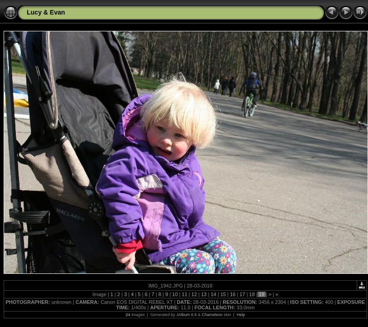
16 (233, 294)
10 (175, 294)
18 (252, 294)
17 (242, 294)
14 (213, 294)
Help (241, 314)
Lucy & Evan (46, 12)
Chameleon (212, 314)
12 (194, 294)
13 (203, 294)
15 (223, 294)
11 (184, 294)
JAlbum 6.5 (186, 314)
